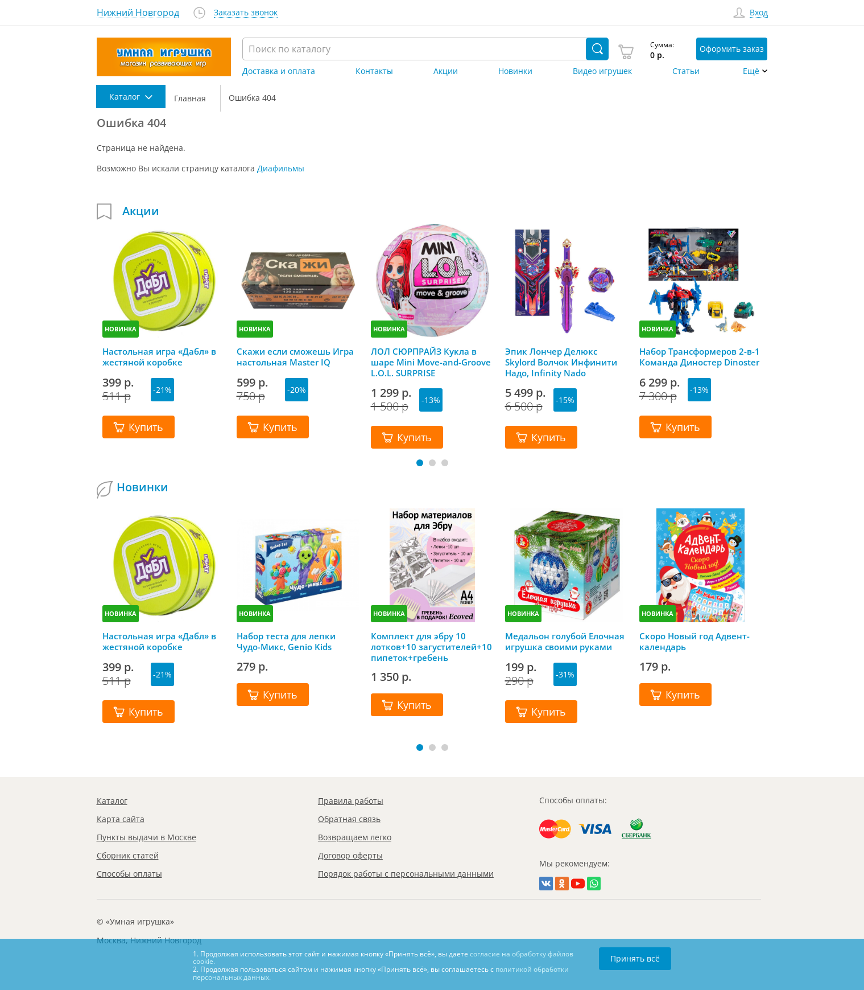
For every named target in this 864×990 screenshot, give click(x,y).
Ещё (751, 71)
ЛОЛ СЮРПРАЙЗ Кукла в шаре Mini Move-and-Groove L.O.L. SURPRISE (431, 362)
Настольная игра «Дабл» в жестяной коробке (159, 357)
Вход (759, 13)
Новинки (515, 71)
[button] (419, 462)
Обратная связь (349, 819)
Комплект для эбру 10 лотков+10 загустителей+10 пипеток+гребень (431, 647)
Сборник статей (128, 855)
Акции (445, 71)
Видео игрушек (602, 71)
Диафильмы (280, 168)
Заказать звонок (246, 13)
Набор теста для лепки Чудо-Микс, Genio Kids (286, 641)
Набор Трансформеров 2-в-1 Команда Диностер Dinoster (699, 357)
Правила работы (350, 800)
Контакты (374, 71)
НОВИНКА (121, 328)
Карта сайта (120, 819)
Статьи (686, 71)
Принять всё (635, 958)
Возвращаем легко (354, 837)
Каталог (112, 800)
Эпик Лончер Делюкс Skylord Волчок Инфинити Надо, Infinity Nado (561, 362)
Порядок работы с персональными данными (406, 873)
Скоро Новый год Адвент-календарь (694, 641)
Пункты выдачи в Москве (146, 837)
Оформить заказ (732, 48)
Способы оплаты (129, 873)
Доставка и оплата (278, 71)
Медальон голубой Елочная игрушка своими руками (565, 641)
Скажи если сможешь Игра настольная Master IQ (295, 357)
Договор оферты (350, 855)
